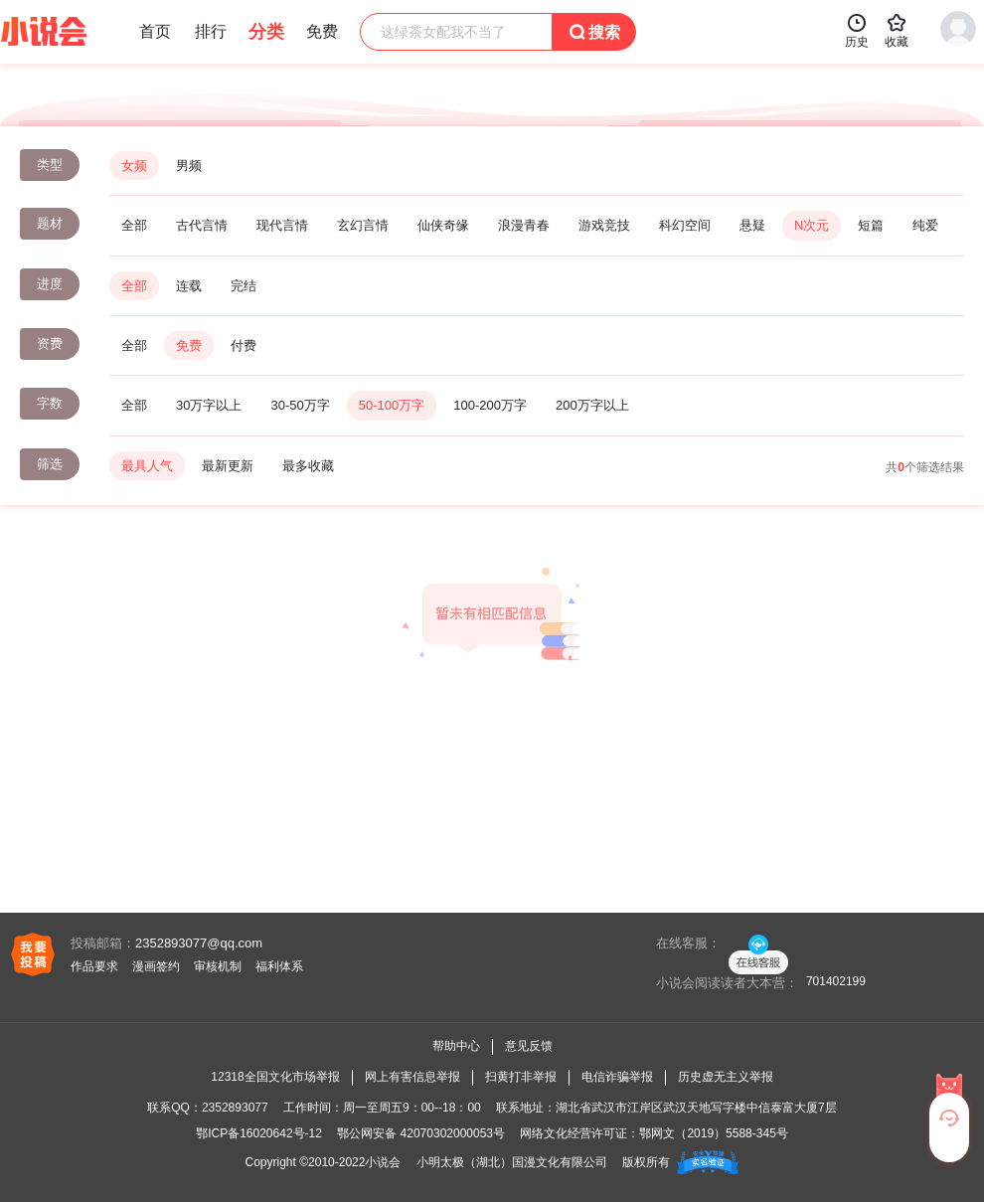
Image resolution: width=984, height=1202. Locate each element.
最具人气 (147, 465)
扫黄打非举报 (521, 1077)
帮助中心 (456, 1046)
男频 (189, 165)
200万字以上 (592, 405)
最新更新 (227, 465)
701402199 (836, 981)
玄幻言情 (363, 225)
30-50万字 (299, 405)
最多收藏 (308, 465)
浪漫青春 (524, 225)
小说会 (383, 1162)
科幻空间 (685, 225)
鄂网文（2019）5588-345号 (713, 1133)
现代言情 (282, 225)
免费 (189, 345)
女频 (134, 165)
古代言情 (202, 225)
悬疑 (752, 225)
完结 (243, 285)
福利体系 (279, 966)
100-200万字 (490, 405)
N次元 (811, 225)
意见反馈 (529, 1046)
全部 (134, 225)
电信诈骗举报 (617, 1077)
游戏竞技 (604, 225)
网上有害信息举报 (412, 1077)
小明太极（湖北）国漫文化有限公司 (511, 1162)
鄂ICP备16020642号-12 (259, 1133)
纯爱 (925, 225)
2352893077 (235, 1108)
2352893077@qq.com (198, 943)
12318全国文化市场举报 (275, 1077)
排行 (211, 31)
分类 (266, 32)
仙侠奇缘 (443, 225)
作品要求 (94, 966)
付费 (243, 345)
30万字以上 (209, 405)
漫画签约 (156, 966)
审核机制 (218, 966)
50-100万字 (391, 405)
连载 (189, 285)
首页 (155, 31)
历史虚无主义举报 (725, 1077)
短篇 (871, 225)
